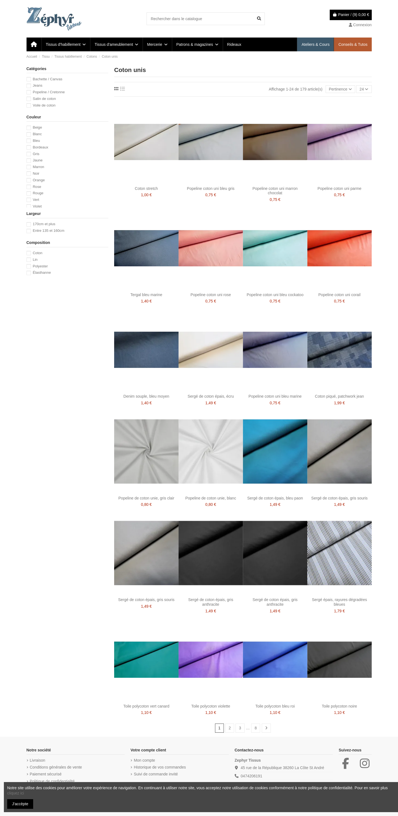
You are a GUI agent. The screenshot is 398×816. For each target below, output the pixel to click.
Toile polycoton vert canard (146, 706)
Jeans (37, 85)
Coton (37, 253)
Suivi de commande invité (156, 774)
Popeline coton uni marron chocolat (274, 190)
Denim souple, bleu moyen (146, 396)
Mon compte (144, 760)
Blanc (37, 134)
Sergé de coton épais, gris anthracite (210, 602)
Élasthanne (42, 272)
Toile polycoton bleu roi (275, 706)
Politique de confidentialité (52, 781)
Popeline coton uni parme (340, 188)
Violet (37, 206)
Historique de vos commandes (160, 767)
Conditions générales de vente (56, 767)
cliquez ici (15, 793)
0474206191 (251, 776)
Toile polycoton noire (339, 706)
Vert (36, 200)
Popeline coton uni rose (210, 295)
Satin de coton (44, 99)
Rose (37, 187)
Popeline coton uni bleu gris (210, 188)
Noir (36, 173)
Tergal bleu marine (146, 295)
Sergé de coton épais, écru (211, 396)
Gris (36, 154)
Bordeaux (40, 147)
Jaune (38, 160)
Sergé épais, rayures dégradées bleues (339, 602)
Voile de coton (44, 105)
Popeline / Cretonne (49, 92)
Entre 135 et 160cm (48, 230)
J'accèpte (20, 804)
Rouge (38, 193)
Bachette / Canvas (47, 79)
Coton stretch (146, 188)
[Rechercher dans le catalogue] (259, 18)
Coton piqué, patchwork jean (339, 396)
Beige (37, 127)
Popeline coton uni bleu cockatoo (275, 295)
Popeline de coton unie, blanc (210, 498)
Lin (35, 259)
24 (364, 89)
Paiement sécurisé (46, 774)
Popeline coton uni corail (339, 295)
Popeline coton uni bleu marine (275, 396)
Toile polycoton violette (210, 706)
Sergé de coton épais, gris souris (339, 498)
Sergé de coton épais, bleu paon (275, 498)
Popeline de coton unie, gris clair (146, 498)
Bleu (36, 141)
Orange (39, 180)
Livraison (37, 760)
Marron (38, 167)
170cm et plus (44, 224)
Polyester (40, 266)
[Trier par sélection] (340, 89)
